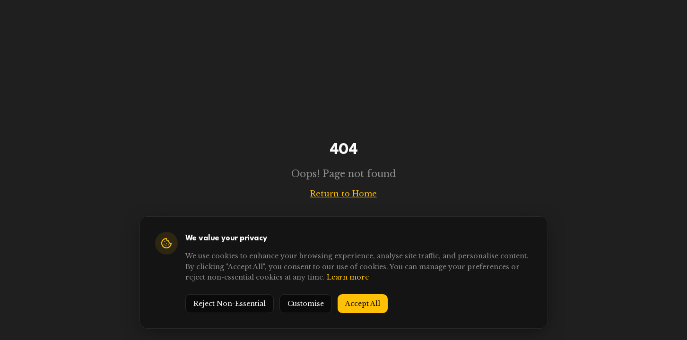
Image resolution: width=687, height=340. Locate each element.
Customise (305, 303)
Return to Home (343, 193)
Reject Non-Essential (229, 303)
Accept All (362, 303)
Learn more (348, 277)
